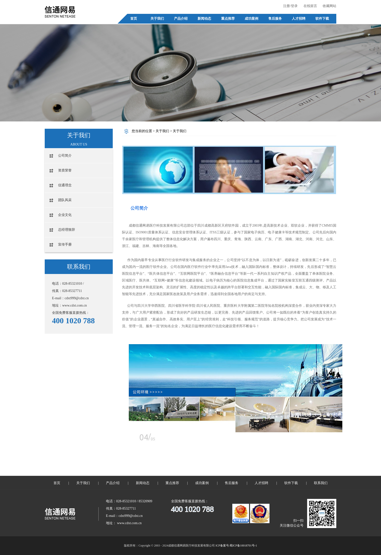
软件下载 (291, 483)
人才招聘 (261, 483)
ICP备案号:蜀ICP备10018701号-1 (236, 545)
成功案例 (202, 483)
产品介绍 (113, 483)
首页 (56, 483)
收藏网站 (329, 6)
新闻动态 (142, 483)
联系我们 (321, 483)
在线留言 (310, 6)
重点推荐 (172, 483)
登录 (294, 6)
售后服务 (231, 483)
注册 (286, 6)
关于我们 (163, 131)
